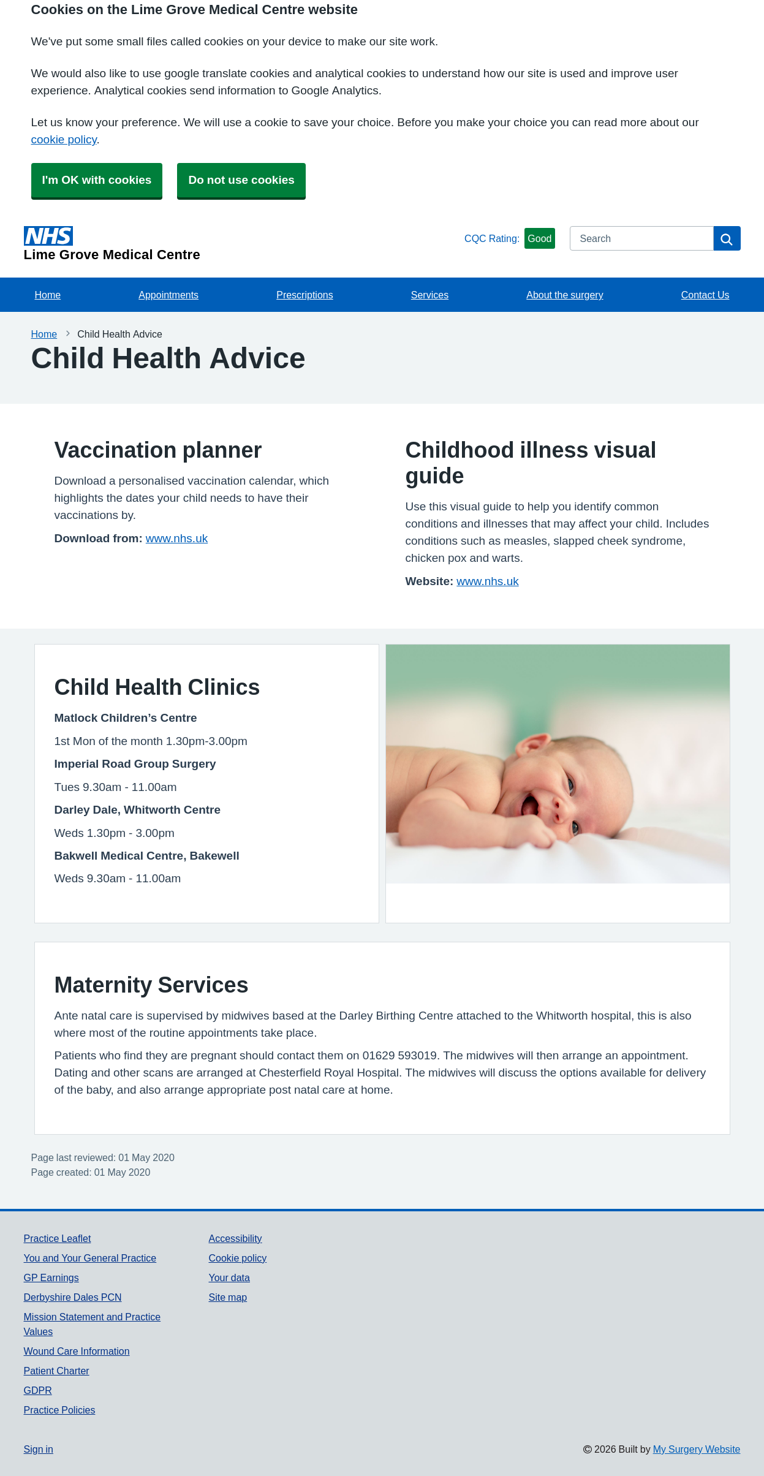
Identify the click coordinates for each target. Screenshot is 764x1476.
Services (429, 295)
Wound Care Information (77, 1351)
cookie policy (64, 139)
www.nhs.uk (177, 538)
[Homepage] (242, 244)
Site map (227, 1297)
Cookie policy (237, 1258)
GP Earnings (51, 1277)
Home (48, 295)
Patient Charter (56, 1371)
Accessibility (235, 1238)
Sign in (38, 1449)
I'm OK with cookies (97, 180)
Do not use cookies (241, 180)
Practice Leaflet (57, 1238)
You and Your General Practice (90, 1258)
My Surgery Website (697, 1449)
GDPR (38, 1390)
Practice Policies (60, 1410)
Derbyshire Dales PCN (73, 1297)
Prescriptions (304, 295)
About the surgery (564, 295)
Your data (228, 1277)
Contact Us (705, 295)
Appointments (168, 295)
